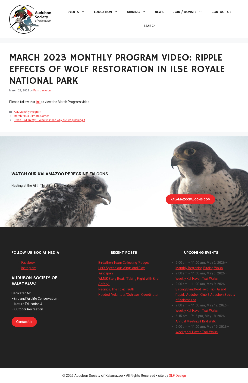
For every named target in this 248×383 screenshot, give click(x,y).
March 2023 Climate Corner (31, 116)
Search (150, 26)
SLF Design (177, 375)
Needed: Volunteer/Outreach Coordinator (128, 294)
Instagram (28, 268)
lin (37, 102)
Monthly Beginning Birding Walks (199, 268)
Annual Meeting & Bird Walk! (196, 321)
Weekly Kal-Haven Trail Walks (197, 278)
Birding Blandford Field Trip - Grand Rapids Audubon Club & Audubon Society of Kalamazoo (205, 294)
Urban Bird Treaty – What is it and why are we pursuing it (49, 120)
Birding (138, 12)
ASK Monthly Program (27, 111)
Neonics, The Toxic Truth (116, 289)
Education (108, 12)
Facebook (28, 262)
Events (78, 12)
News (159, 12)
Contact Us (221, 12)
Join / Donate (190, 12)
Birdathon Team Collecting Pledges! (124, 262)
